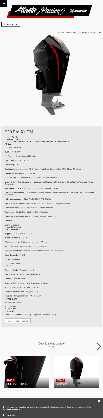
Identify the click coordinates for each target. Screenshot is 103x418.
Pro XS (84, 32)
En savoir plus (9, 415)
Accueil (61, 32)
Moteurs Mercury (72, 32)
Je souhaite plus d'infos (18, 321)
